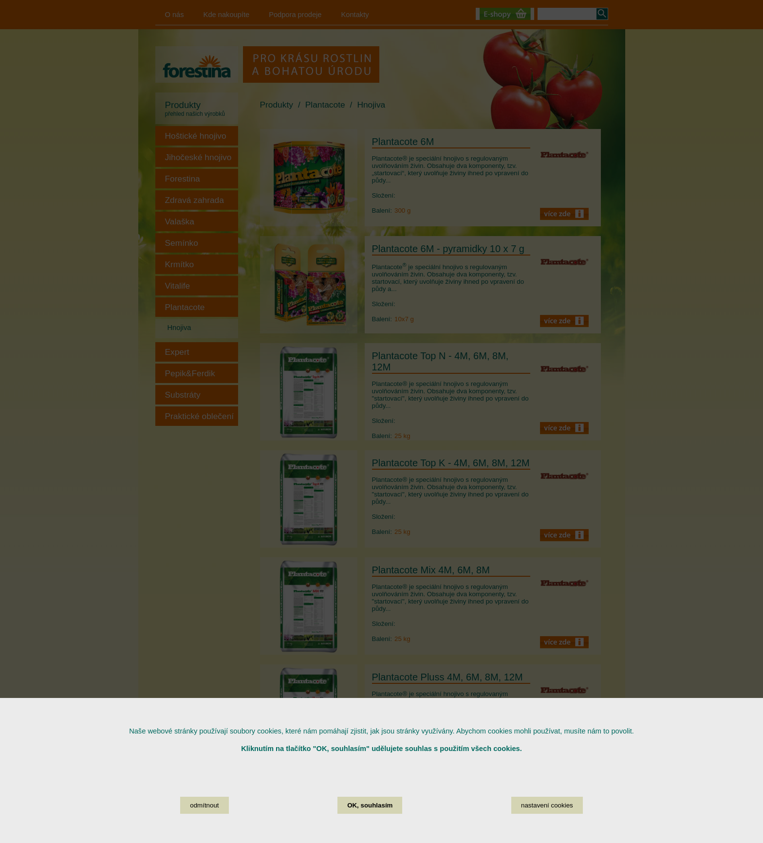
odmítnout (204, 805)
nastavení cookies (547, 805)
